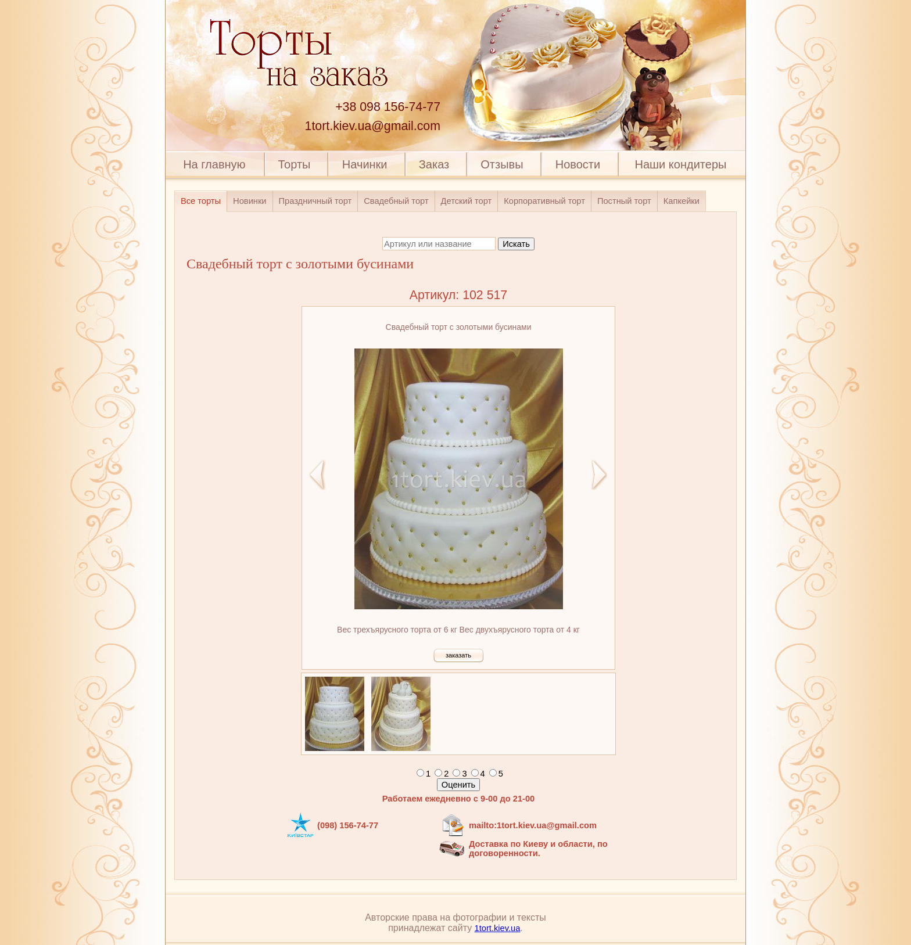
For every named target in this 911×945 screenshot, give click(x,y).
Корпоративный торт (544, 201)
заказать (458, 655)
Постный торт (624, 201)
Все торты (201, 201)
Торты (294, 164)
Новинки (249, 201)
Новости (577, 164)
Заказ (434, 164)
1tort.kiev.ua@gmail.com (372, 126)
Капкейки (681, 201)
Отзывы (501, 164)
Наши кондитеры (681, 164)
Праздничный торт (315, 201)
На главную (214, 164)
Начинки (365, 164)
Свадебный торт (396, 201)
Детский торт (466, 201)
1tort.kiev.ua (498, 928)
